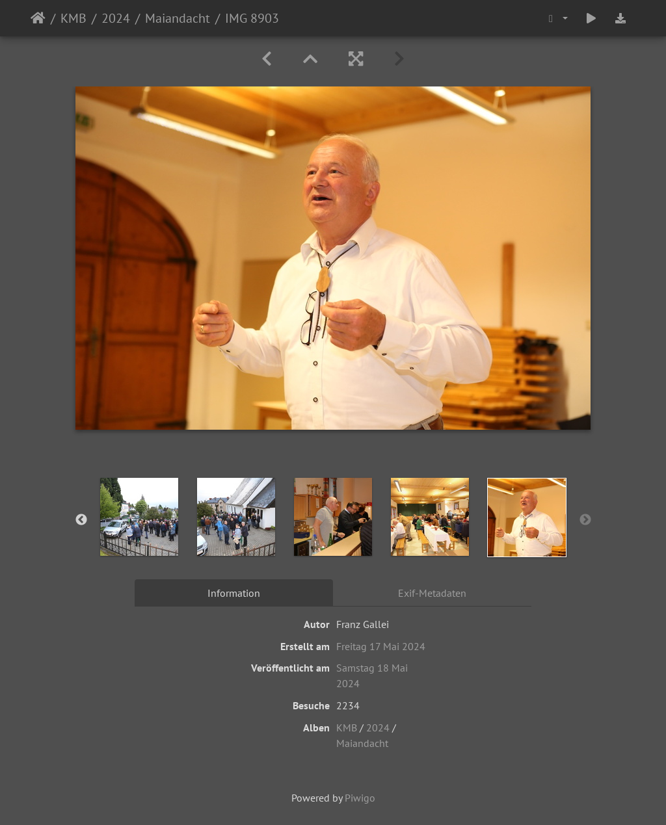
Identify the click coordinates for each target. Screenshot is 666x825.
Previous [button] (81, 520)
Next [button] (585, 520)
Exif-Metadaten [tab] (432, 592)
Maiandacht (177, 18)
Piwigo (360, 797)
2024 (115, 18)
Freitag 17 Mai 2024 (380, 646)
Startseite (38, 18)
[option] (139, 517)
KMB (73, 18)
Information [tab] (233, 592)
